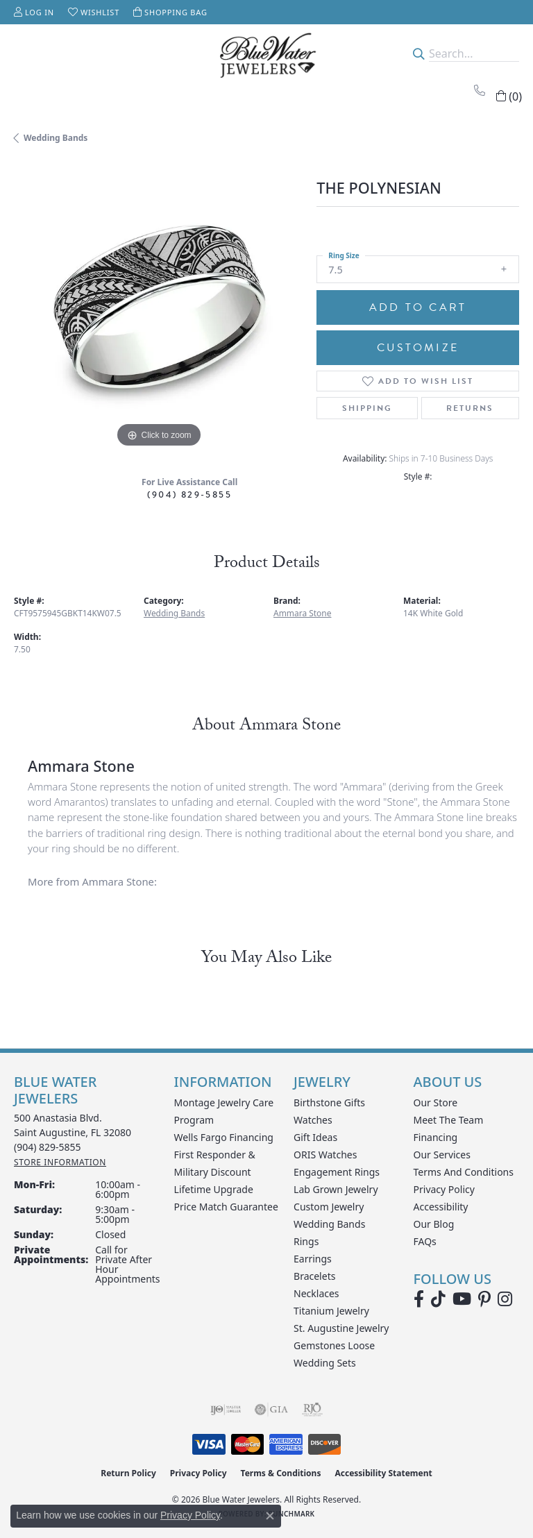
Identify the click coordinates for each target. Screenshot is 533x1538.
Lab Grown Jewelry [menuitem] (336, 1189)
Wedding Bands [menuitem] (329, 1224)
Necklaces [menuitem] (316, 1293)
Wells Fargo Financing (223, 1137)
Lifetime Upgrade (213, 1189)
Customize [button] (418, 347)
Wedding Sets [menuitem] (325, 1362)
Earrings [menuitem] (313, 1258)
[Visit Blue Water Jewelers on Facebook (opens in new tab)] (419, 1299)
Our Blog (434, 1224)
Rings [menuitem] (306, 1241)
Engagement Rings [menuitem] (337, 1171)
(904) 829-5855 (189, 494)
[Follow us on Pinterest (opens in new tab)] (484, 1299)
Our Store (436, 1102)
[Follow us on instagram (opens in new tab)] (505, 1299)
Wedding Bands (55, 138)
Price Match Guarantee (226, 1206)
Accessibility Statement (383, 1473)
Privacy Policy (444, 1189)
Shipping (367, 408)
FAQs (425, 1241)
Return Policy (128, 1473)
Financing (436, 1137)
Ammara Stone (302, 613)
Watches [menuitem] (313, 1119)
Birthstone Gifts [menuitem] (329, 1102)
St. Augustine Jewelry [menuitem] (341, 1328)
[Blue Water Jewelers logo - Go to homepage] (266, 53)
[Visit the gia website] (271, 1409)
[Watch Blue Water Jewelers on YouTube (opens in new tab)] (461, 1299)
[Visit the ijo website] (226, 1409)
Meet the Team (449, 1119)
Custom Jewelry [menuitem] (329, 1206)
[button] (34, 12)
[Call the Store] (47, 1147)
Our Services (442, 1154)
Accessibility (441, 1206)
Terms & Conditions (281, 1473)
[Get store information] (60, 1162)
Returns (469, 408)
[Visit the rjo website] (312, 1409)
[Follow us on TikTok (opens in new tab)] (438, 1299)
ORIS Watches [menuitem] (325, 1154)
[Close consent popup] (270, 1516)
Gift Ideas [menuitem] (315, 1137)
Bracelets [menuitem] (314, 1276)
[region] (158, 306)
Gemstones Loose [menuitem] (334, 1345)
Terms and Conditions (464, 1171)
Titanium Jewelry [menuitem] (331, 1310)
